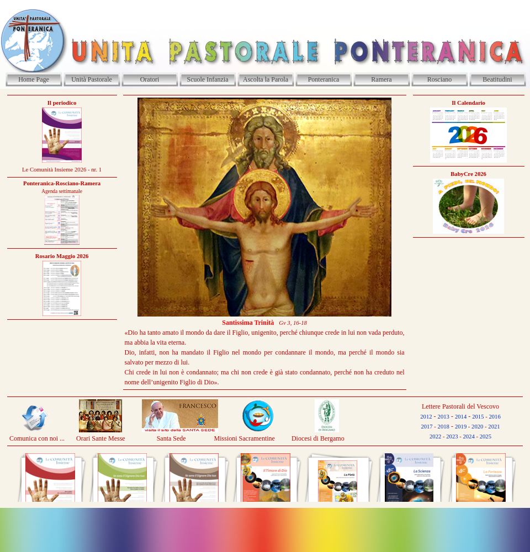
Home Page (33, 79)
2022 (435, 436)
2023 (452, 436)
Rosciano (439, 79)
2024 (468, 436)
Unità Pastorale (91, 79)
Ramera (381, 79)
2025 (485, 436)
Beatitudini (497, 79)
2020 (477, 427)
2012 (426, 417)
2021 (494, 427)
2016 (494, 417)
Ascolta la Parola (265, 79)
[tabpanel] (61, 207)
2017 (426, 427)
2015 (478, 417)
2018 (443, 427)
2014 (461, 417)
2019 (461, 427)
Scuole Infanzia (208, 79)
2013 (443, 417)
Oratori (150, 79)
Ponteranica (324, 79)
